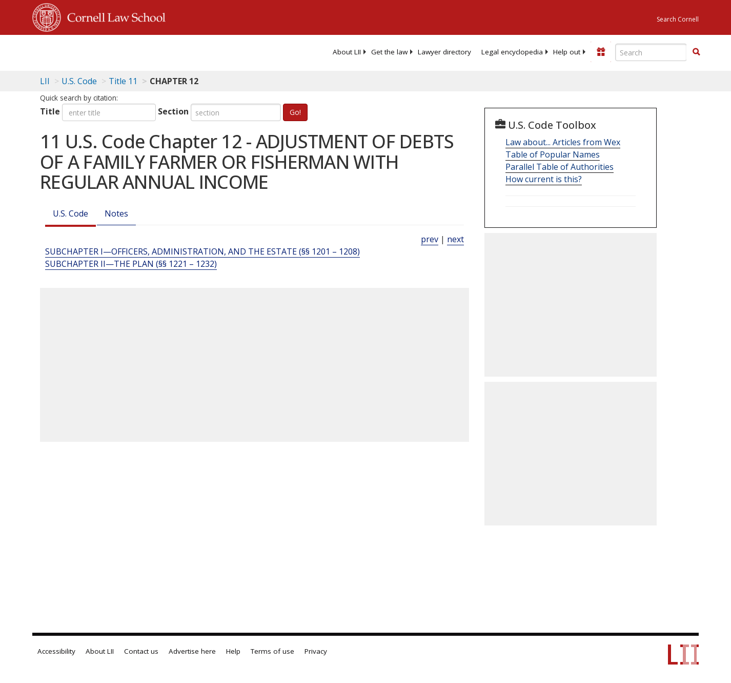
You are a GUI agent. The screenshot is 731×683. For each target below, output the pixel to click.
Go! (295, 112)
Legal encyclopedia (512, 51)
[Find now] (696, 52)
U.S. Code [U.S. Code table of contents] (79, 81)
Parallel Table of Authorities (559, 166)
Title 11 (123, 81)
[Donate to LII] (601, 52)
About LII (347, 51)
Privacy (315, 651)
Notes (116, 213)
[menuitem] (347, 52)
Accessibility (56, 651)
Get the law (389, 51)
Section (173, 111)
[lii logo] (147, 51)
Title (50, 111)
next (455, 239)
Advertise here (192, 651)
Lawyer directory (444, 51)
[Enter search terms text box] (651, 52)
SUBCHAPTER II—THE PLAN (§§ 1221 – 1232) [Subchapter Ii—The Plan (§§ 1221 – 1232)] (131, 263)
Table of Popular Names (552, 154)
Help (233, 651)
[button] (696, 51)
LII (45, 81)
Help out (566, 51)
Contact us (141, 651)
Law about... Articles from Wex (562, 142)
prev (429, 239)
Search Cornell (678, 19)
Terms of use (272, 651)
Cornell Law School (113, 16)
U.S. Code (70, 213)
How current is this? (543, 179)
